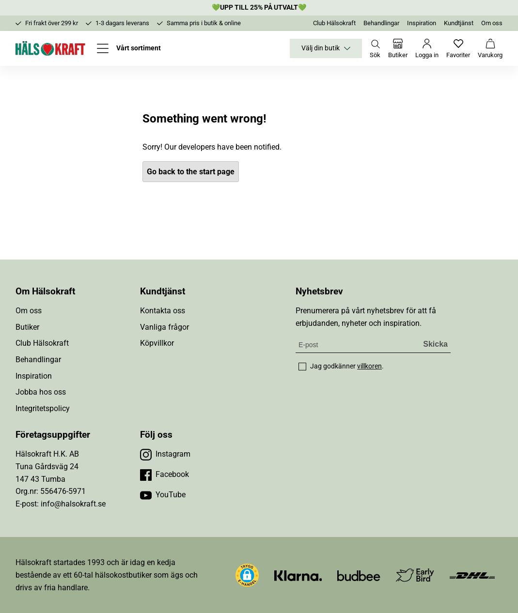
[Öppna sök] (375, 48)
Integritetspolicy (43, 408)
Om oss (491, 23)
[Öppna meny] (129, 48)
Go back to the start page (191, 171)
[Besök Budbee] (358, 575)
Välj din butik (325, 48)
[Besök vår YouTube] (163, 495)
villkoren (369, 366)
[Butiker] (398, 48)
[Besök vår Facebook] (164, 474)
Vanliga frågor (164, 327)
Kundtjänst (458, 23)
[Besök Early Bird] (415, 574)
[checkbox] (302, 366)
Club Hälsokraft (334, 23)
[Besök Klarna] (298, 575)
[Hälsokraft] (50, 48)
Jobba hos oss (41, 392)
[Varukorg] (490, 48)
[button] (247, 575)
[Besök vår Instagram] (165, 454)
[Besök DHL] (472, 575)
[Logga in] (427, 48)
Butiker (27, 327)
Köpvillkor (157, 343)
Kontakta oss (162, 310)
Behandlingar (381, 23)
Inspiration (421, 23)
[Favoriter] (458, 48)
